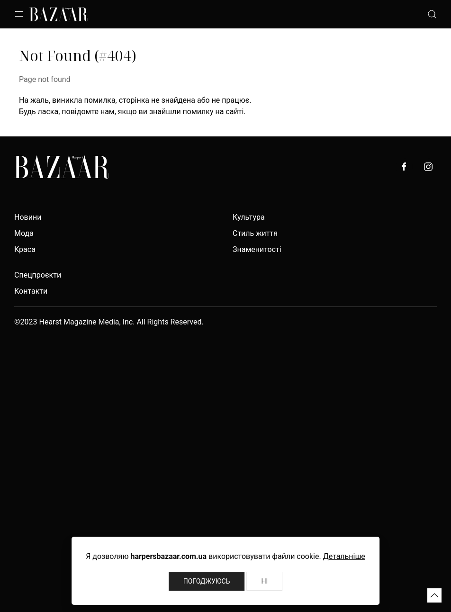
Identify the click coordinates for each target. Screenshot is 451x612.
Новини (27, 217)
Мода (24, 233)
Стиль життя (255, 233)
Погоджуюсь (206, 581)
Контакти (30, 291)
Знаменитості (257, 249)
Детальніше (344, 556)
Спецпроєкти (37, 274)
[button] (434, 595)
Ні (264, 581)
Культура (249, 217)
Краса (25, 249)
